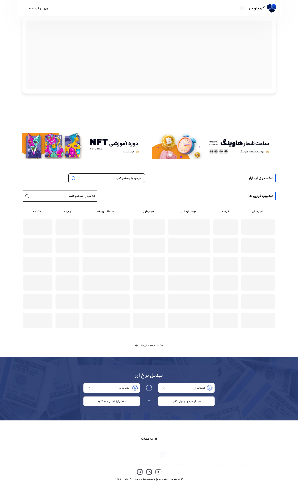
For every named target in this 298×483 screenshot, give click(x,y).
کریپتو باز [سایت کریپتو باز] (262, 8)
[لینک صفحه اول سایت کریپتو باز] (149, 454)
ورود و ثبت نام (38, 8)
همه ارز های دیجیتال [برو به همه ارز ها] (42, 178)
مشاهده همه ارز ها (149, 345)
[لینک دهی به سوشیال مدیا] (158, 472)
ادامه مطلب (149, 438)
